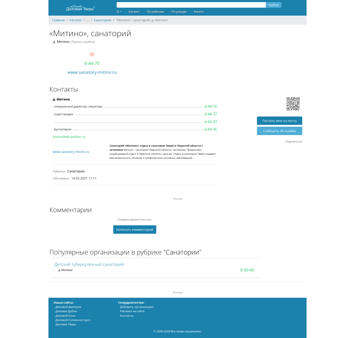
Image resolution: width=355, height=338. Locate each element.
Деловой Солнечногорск (72, 320)
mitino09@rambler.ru (69, 137)
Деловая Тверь (65, 324)
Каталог (134, 12)
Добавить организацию (137, 307)
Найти (273, 5)
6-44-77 (210, 114)
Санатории (75, 171)
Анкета (199, 12)
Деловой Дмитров (68, 307)
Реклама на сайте (132, 311)
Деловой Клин (65, 316)
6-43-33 (210, 121)
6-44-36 (210, 129)
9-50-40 (247, 270)
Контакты (127, 316)
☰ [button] (118, 12)
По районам (155, 12)
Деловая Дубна (66, 311)
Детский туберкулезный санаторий (89, 264)
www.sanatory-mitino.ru (92, 72)
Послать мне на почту (279, 121)
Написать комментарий (134, 229)
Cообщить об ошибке (279, 131)
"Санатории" (182, 252)
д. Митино (61, 41)
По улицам (179, 12)
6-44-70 (92, 63)
